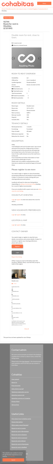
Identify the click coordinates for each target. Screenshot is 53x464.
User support (15, 379)
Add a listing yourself (18, 389)
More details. (11, 456)
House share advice (17, 422)
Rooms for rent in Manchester (20, 444)
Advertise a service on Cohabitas (21, 398)
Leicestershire (43, 9)
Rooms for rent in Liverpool (19, 438)
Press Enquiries (16, 385)
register (19, 199)
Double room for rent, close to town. (16, 9)
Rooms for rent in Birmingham (20, 431)
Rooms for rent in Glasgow (19, 434)
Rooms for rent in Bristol (19, 441)
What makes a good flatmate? (20, 425)
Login (13, 199)
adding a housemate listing (27, 184)
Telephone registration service (20, 392)
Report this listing (17, 257)
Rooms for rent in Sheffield (19, 447)
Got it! (13, 460)
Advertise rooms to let (18, 395)
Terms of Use (15, 404)
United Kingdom (33, 9)
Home (3, 9)
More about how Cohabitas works (21, 419)
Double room (15, 281)
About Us (14, 382)
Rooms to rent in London (19, 428)
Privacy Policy (16, 401)
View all (26, 329)
